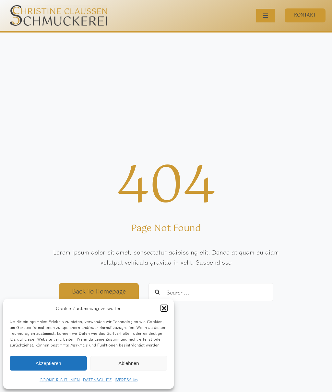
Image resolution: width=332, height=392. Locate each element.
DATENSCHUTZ (97, 379)
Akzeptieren (48, 363)
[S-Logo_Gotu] (58, 8)
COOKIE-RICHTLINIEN (60, 379)
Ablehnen (128, 363)
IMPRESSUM (126, 379)
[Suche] (157, 292)
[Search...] (210, 292)
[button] (164, 308)
